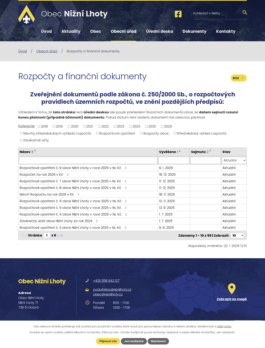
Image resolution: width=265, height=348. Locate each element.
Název (26, 151)
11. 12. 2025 (167, 181)
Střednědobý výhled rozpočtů (201, 133)
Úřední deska (159, 31)
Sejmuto (199, 151)
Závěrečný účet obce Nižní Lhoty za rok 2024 (59, 221)
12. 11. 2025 (167, 201)
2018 (44, 126)
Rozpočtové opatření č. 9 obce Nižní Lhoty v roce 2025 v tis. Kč (74, 168)
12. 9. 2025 (167, 207)
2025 (152, 126)
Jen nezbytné (134, 341)
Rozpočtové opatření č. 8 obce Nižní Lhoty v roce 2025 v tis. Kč (74, 187)
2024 (136, 126)
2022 (105, 126)
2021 (89, 126)
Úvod (46, 31)
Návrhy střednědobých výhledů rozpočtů (57, 133)
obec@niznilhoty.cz (108, 294)
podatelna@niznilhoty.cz (112, 289)
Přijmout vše (108, 341)
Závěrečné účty (36, 140)
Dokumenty (195, 31)
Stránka (35, 235)
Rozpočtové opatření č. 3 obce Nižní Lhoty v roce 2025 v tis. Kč (74, 227)
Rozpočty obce (156, 133)
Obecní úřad (123, 31)
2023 (120, 126)
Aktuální (229, 168)
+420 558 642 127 (106, 280)
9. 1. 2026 (166, 168)
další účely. (224, 326)
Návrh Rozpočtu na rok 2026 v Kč (50, 194)
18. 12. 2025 (167, 174)
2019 (59, 126)
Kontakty (226, 31)
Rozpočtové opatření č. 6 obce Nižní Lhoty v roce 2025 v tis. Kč (74, 201)
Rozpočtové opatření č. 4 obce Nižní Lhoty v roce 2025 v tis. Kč (74, 214)
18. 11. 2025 (167, 194)
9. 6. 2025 (166, 227)
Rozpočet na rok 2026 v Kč (45, 174)
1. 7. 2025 (165, 214)
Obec (95, 31)
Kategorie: (26, 126)
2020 (74, 126)
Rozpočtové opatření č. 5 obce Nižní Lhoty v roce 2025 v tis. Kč (74, 207)
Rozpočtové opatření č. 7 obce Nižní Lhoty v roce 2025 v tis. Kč (74, 181)
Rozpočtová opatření (117, 133)
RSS (239, 78)
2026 (168, 126)
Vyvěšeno (168, 151)
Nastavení (158, 341)
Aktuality (71, 31)
